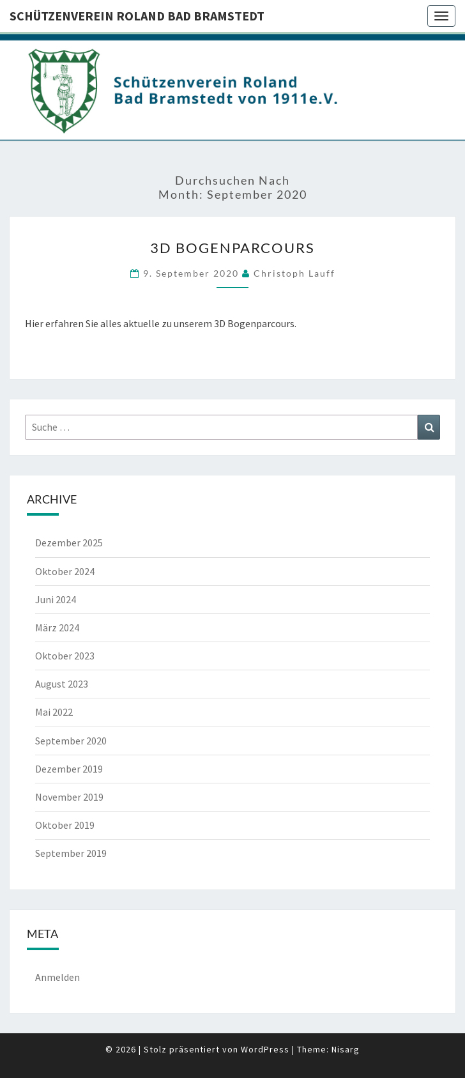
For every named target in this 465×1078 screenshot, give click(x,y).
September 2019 (71, 853)
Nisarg (346, 1049)
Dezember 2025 (69, 542)
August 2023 (61, 683)
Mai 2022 (54, 711)
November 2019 (69, 796)
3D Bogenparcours (232, 247)
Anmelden (57, 977)
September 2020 (71, 740)
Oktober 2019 (65, 825)
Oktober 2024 (65, 571)
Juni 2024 (55, 599)
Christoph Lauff (294, 273)
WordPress (265, 1049)
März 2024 (57, 627)
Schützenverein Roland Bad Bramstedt (137, 16)
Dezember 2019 (69, 768)
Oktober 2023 (65, 655)
